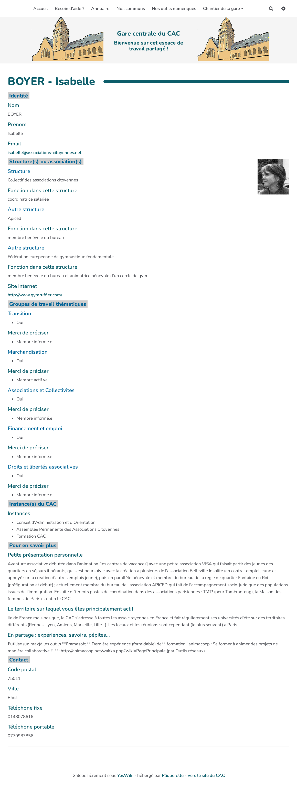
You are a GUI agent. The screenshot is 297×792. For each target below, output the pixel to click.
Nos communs (130, 9)
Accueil (40, 9)
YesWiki (125, 775)
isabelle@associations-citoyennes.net (44, 153)
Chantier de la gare (223, 9)
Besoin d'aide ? (69, 9)
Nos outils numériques (174, 9)
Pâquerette (173, 775)
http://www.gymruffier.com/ (35, 295)
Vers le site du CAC (206, 775)
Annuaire (100, 9)
